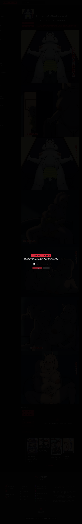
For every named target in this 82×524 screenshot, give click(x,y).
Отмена (46, 268)
